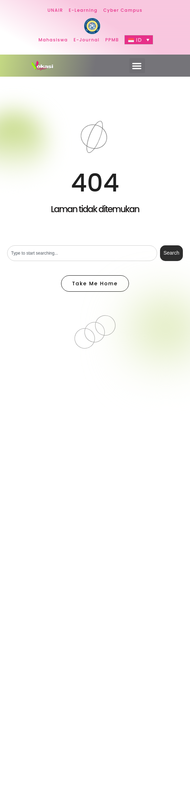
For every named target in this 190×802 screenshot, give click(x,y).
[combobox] (82, 253)
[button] (137, 65)
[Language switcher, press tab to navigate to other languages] (138, 40)
